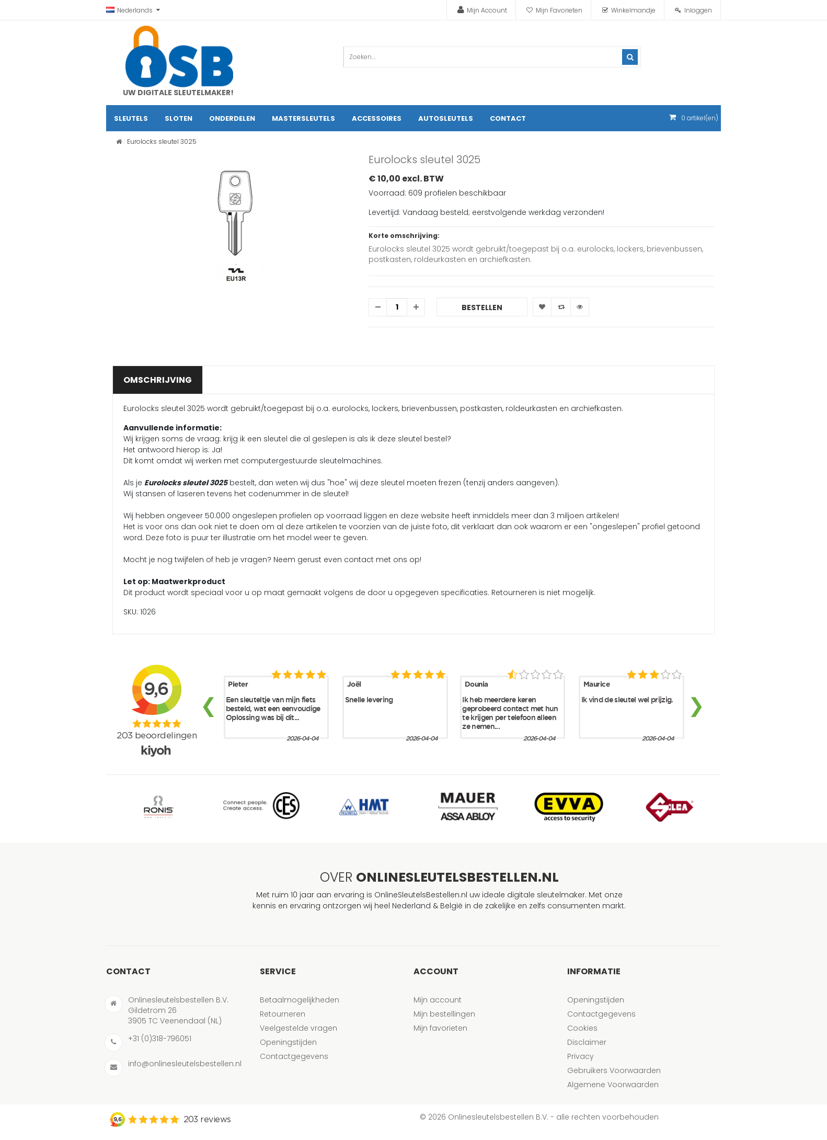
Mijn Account (487, 10)
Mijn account (438, 1000)
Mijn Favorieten (559, 10)
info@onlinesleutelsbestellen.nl (185, 1063)
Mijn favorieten (440, 1028)
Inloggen (698, 10)
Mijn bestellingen (444, 1014)
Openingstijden (288, 1042)
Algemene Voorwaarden (613, 1084)
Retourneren (282, 1014)
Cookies (582, 1028)
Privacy (580, 1056)
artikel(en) (699, 117)
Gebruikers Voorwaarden (614, 1070)
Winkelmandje (633, 10)
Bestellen (482, 307)
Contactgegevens (294, 1056)
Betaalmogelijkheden (299, 1000)
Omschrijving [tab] (157, 380)
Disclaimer (586, 1042)
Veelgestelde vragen (298, 1028)
